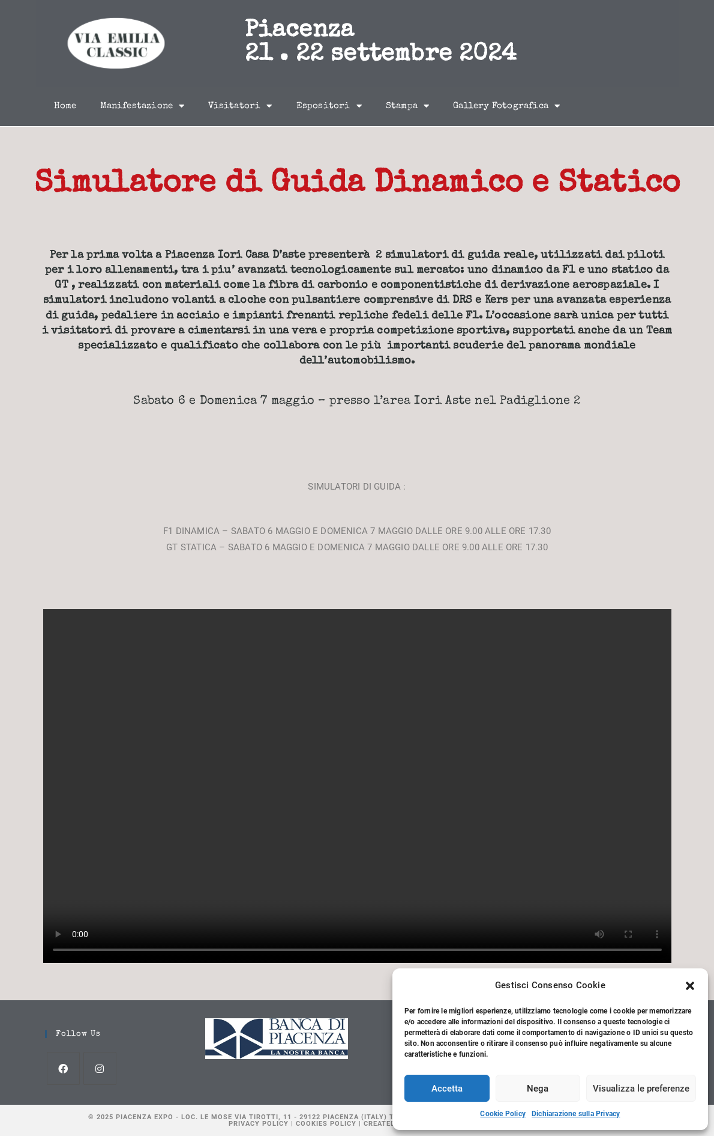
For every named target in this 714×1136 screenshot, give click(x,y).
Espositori (329, 106)
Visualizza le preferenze (641, 1088)
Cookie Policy (503, 1114)
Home (65, 106)
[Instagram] (99, 1068)
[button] (690, 986)
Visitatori (240, 106)
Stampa (407, 106)
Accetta (447, 1088)
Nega (537, 1088)
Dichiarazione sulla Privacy (576, 1114)
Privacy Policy (259, 1124)
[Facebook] (63, 1068)
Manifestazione (142, 106)
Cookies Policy (326, 1124)
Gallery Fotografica (506, 106)
